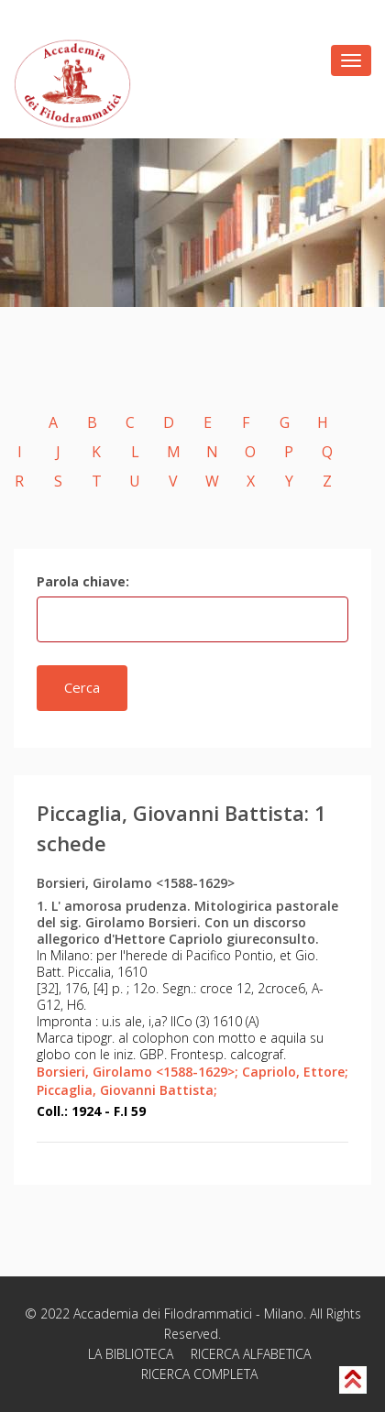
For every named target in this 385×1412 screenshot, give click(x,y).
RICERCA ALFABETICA (251, 1354)
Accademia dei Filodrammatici (162, 1313)
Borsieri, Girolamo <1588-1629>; (137, 1071)
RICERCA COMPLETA (199, 1374)
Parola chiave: (83, 581)
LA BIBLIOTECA (130, 1354)
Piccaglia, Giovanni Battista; (127, 1090)
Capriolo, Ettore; (295, 1071)
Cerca (82, 687)
